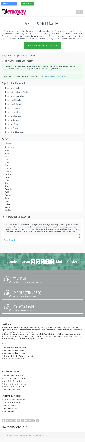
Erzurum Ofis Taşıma (10, 128)
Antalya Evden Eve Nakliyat (13, 387)
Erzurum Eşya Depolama (11, 108)
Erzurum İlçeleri (42, 147)
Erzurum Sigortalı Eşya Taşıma (13, 132)
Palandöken (9, 189)
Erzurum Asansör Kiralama (12, 104)
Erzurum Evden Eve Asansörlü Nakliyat (18, 356)
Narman (7, 180)
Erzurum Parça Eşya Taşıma (12, 116)
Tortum (7, 204)
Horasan (7, 162)
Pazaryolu (8, 195)
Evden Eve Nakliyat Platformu (15, 347)
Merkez (7, 177)
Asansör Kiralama (9, 411)
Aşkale (7, 150)
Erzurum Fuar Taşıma (10, 124)
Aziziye (7, 153)
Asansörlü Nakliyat (10, 408)
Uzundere (8, 207)
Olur (6, 186)
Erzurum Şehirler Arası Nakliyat (13, 96)
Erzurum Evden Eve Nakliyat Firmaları (15, 92)
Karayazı (8, 171)
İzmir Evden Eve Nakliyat (12, 381)
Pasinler (7, 192)
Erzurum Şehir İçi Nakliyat (12, 88)
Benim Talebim (9, 3)
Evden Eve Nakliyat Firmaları (14, 353)
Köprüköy (8, 174)
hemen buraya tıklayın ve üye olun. (57, 76)
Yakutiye (8, 210)
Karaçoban (8, 168)
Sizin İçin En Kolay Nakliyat (14, 359)
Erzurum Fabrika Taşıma (11, 120)
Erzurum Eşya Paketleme (11, 112)
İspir (6, 165)
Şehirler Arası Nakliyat (11, 402)
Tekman (7, 201)
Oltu (6, 183)
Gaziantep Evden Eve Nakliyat (14, 378)
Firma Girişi (27, 3)
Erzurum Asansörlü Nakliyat (12, 100)
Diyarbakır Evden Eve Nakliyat (14, 384)
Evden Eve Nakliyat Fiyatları (14, 350)
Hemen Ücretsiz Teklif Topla (42, 45)
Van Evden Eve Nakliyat (11, 390)
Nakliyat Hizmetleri (8, 55)
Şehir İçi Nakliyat (22, 55)
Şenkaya (7, 198)
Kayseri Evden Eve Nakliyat (13, 375)
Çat (6, 156)
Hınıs (6, 159)
